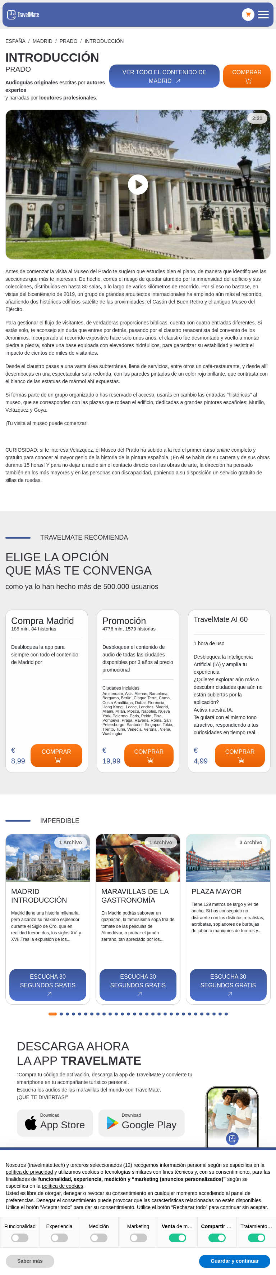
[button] (53, 1014)
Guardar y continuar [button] (235, 1261)
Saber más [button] (30, 1261)
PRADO (69, 41)
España (15, 41)
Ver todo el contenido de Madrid (165, 76)
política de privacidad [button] (29, 1172)
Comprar (247, 76)
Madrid (42, 41)
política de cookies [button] (62, 1186)
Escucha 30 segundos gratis (47, 985)
